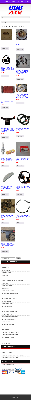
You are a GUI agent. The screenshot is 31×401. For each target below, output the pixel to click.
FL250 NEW (5, 275)
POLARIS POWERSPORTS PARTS (10, 332)
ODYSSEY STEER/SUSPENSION (10, 316)
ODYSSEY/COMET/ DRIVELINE (10, 327)
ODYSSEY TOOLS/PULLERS (9, 319)
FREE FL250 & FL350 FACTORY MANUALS (13, 355)
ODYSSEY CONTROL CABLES (9, 298)
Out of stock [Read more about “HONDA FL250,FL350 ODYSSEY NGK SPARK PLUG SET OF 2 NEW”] (5, 165)
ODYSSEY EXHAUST (7, 303)
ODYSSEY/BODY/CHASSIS (8, 324)
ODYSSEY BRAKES (7, 296)
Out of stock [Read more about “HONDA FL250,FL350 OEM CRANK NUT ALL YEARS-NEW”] (20, 165)
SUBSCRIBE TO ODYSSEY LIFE (10, 357)
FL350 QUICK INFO (7, 352)
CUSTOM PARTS (6, 265)
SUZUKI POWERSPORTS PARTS (10, 334)
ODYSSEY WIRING (6, 322)
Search (18, 258)
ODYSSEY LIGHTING (7, 314)
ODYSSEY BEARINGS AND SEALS (10, 293)
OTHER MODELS (6, 329)
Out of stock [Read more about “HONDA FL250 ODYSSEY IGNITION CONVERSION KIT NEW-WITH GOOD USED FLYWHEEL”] (20, 79)
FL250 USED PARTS (7, 278)
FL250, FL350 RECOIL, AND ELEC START (12, 280)
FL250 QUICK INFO (7, 350)
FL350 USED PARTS (7, 285)
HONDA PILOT (5, 288)
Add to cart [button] (5, 48)
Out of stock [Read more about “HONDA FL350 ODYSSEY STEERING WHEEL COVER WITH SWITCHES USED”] (5, 251)
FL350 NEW (5, 283)
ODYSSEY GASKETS (7, 309)
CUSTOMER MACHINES (8, 364)
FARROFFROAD (6, 270)
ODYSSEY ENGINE (6, 301)
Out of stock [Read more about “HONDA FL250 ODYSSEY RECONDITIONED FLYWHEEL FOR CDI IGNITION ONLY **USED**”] (20, 103)
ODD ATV (18, 397)
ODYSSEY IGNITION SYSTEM (9, 311)
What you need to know (8, 337)
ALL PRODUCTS (6, 343)
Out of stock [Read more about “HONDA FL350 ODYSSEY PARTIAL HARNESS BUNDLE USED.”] (5, 222)
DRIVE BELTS (5, 267)
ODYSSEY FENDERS (7, 306)
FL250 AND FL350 (6, 272)
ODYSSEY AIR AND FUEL (8, 291)
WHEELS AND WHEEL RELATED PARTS (12, 340)
